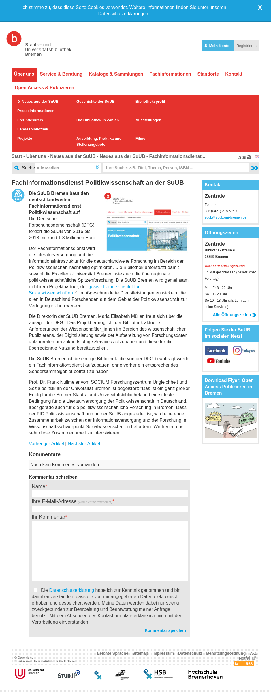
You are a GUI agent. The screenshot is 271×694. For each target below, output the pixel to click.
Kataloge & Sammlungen (116, 74)
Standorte (208, 74)
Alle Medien (48, 168)
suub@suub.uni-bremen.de (225, 217)
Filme (140, 138)
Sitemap (140, 653)
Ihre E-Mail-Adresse (72, 501)
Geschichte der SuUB (95, 101)
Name (38, 486)
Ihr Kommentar (48, 517)
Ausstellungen (148, 120)
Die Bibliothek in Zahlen (97, 120)
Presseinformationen (35, 111)
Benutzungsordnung (226, 653)
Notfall (245, 658)
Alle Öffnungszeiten (235, 314)
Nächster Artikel (84, 443)
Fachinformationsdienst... (177, 156)
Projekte (24, 138)
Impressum (163, 653)
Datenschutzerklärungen (123, 13)
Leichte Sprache (112, 653)
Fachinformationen (170, 74)
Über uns (24, 74)
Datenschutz (190, 653)
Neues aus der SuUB (40, 101)
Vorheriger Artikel (46, 443)
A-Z (253, 653)
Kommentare (45, 454)
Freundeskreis (30, 120)
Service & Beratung (61, 74)
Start (17, 156)
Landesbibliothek (32, 129)
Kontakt (233, 74)
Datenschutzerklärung (71, 590)
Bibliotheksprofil (150, 101)
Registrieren (246, 46)
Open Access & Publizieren (44, 87)
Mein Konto (217, 46)
